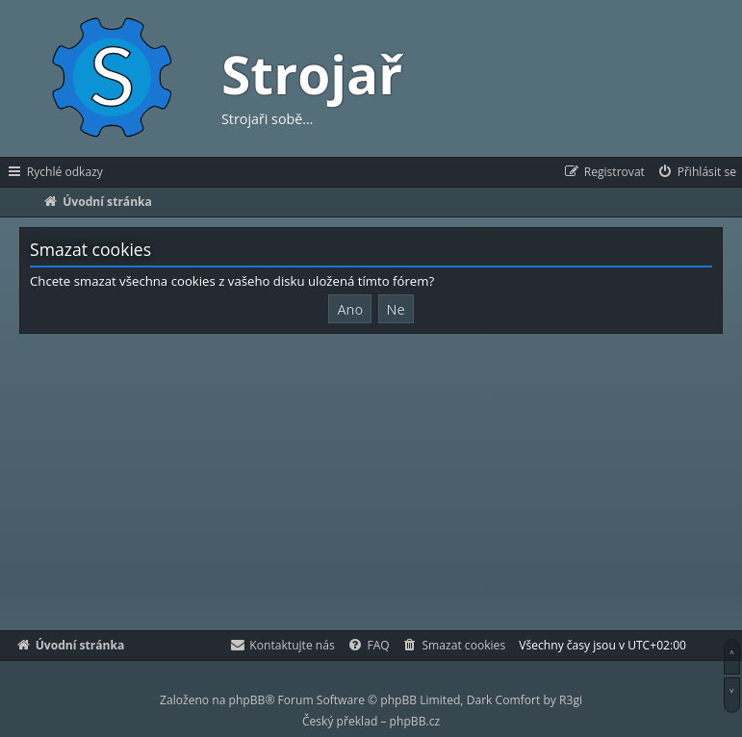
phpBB (247, 700)
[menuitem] (696, 172)
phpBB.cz (415, 721)
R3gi (570, 700)
